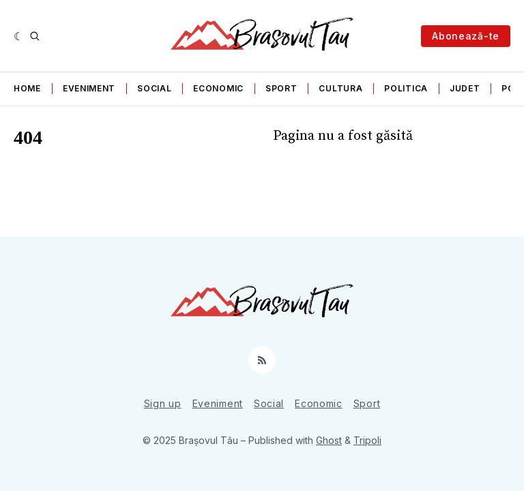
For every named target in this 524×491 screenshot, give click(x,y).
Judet (465, 88)
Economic (218, 88)
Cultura (340, 88)
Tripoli (367, 440)
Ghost (329, 440)
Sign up (162, 403)
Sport (281, 88)
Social (154, 88)
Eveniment (89, 88)
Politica (406, 88)
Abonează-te (465, 36)
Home (27, 88)
